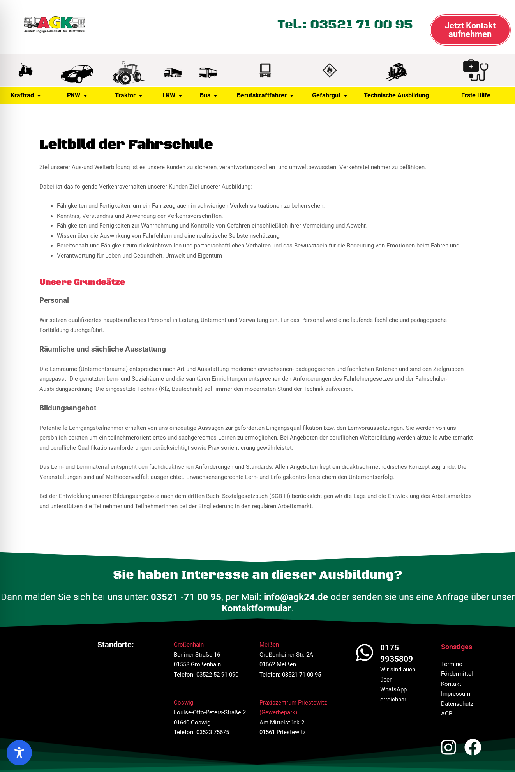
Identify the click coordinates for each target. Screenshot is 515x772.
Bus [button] (208, 95)
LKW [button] (172, 95)
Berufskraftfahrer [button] (265, 95)
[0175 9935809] (364, 652)
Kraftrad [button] (26, 95)
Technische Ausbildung (396, 95)
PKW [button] (77, 95)
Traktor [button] (129, 95)
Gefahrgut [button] (329, 95)
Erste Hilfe (475, 95)
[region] (19, 752)
